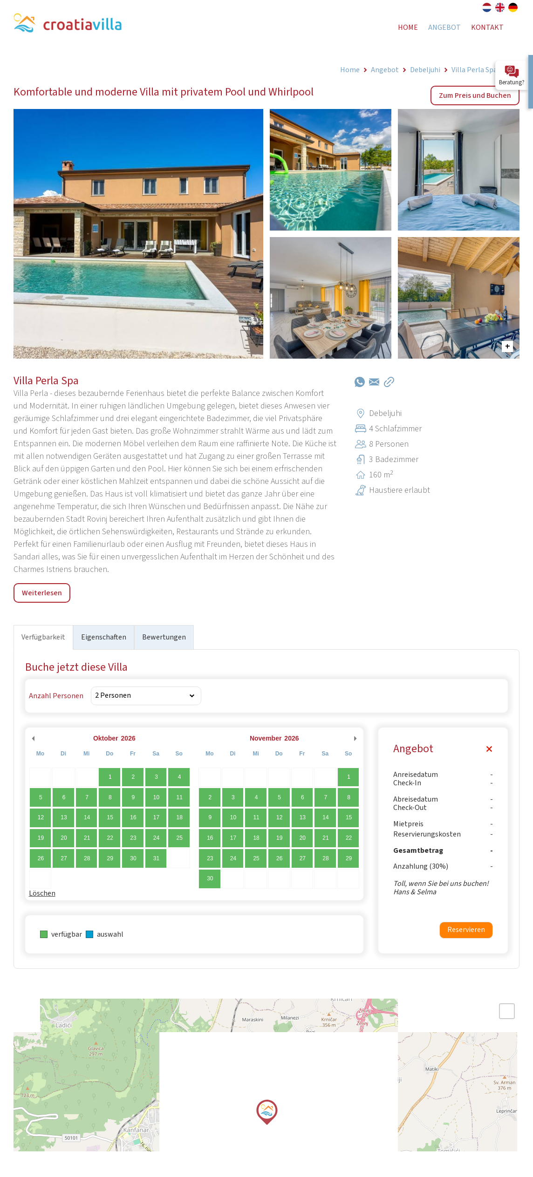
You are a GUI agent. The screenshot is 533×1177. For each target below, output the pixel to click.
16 (133, 817)
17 (156, 817)
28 (87, 858)
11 (179, 797)
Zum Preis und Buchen (475, 95)
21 (87, 838)
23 (133, 838)
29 (110, 858)
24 (156, 838)
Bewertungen (164, 637)
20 (64, 838)
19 (41, 838)
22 (110, 838)
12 (41, 817)
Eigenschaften (103, 637)
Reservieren (466, 930)
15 (110, 817)
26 (41, 858)
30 (133, 858)
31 (156, 858)
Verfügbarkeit (43, 637)
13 (64, 817)
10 (156, 797)
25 (179, 838)
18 (179, 817)
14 (87, 817)
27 (64, 858)
